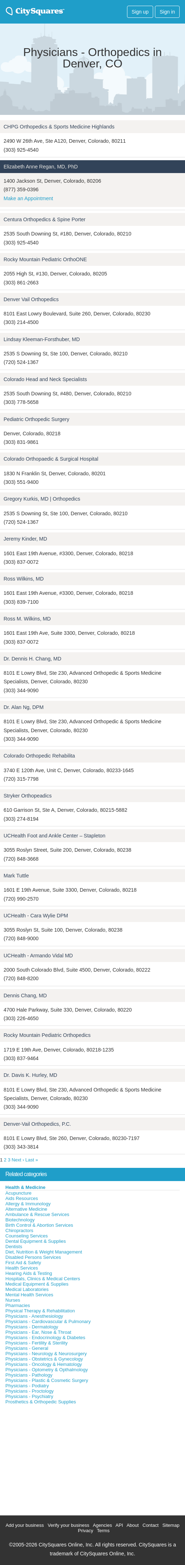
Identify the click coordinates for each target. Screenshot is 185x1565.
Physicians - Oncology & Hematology (43, 1364)
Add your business (25, 1525)
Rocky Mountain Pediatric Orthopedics (47, 1035)
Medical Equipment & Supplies (36, 1284)
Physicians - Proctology (29, 1391)
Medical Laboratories (27, 1289)
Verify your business (68, 1525)
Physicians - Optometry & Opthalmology (46, 1369)
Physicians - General (26, 1348)
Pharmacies (17, 1305)
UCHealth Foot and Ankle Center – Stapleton (55, 836)
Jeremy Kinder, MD (25, 539)
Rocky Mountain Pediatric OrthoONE (45, 259)
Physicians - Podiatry (27, 1385)
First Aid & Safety (23, 1262)
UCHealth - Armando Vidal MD (38, 955)
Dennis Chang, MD (25, 995)
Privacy (85, 1530)
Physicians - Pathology (29, 1375)
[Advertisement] (53, 1458)
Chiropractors (19, 1230)
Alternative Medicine (26, 1209)
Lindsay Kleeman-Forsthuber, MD (42, 339)
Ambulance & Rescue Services (37, 1214)
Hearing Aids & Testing (28, 1273)
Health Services (21, 1268)
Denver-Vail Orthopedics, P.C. (37, 1124)
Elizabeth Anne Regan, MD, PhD (41, 166)
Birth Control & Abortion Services (39, 1225)
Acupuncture (18, 1193)
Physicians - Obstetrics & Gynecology (44, 1359)
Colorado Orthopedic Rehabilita (39, 756)
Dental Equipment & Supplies (35, 1241)
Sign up (140, 12)
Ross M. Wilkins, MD (27, 619)
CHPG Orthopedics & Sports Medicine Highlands (59, 127)
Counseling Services (26, 1236)
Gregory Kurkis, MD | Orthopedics (42, 499)
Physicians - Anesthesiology (34, 1316)
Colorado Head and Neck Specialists (45, 379)
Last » (31, 1160)
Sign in (167, 12)
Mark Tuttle (16, 875)
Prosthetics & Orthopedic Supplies (40, 1401)
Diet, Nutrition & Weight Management (43, 1252)
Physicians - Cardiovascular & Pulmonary (48, 1321)
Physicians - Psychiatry (29, 1396)
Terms (103, 1530)
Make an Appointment (28, 198)
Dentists (13, 1246)
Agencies (102, 1525)
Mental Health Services (29, 1294)
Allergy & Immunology (27, 1203)
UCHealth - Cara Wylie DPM (36, 915)
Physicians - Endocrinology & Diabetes (45, 1337)
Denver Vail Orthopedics (31, 299)
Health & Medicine (25, 1187)
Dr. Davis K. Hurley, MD (30, 1075)
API (119, 1525)
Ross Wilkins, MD (24, 579)
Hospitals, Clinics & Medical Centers (42, 1278)
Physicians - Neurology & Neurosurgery (46, 1353)
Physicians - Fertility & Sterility (36, 1343)
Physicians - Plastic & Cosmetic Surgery (46, 1380)
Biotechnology (20, 1219)
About (133, 1525)
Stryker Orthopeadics (28, 796)
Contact (150, 1525)
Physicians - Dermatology (31, 1327)
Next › (18, 1160)
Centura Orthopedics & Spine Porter (45, 219)
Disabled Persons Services (33, 1257)
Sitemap (171, 1525)
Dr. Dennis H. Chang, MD (32, 659)
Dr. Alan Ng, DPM (24, 707)
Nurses (12, 1300)
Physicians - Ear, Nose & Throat (38, 1332)
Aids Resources (21, 1198)
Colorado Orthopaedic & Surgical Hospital (51, 459)
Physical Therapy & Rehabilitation (40, 1310)
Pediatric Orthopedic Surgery (36, 419)
